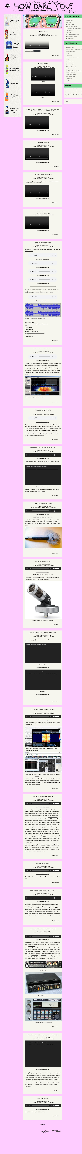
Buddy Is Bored (43, 31)
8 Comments (55, 439)
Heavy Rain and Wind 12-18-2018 (43, 503)
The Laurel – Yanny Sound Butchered (42, 709)
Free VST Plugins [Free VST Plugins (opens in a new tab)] (29, 329)
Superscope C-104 (53, 907)
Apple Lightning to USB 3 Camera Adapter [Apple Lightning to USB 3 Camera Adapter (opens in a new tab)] (34, 333)
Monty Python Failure (43, 863)
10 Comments (55, 166)
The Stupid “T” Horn (43, 142)
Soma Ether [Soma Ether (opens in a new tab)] (45, 249)
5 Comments (55, 340)
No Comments (55, 55)
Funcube (38, 782)
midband (58, 822)
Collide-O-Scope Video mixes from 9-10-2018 (43, 632)
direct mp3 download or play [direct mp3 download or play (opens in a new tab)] (42, 259)
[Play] (27, 455)
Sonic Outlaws (39, 840)
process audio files (51, 782)
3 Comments (55, 402)
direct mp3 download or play (42, 514)
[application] (43, 455)
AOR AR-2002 (34, 955)
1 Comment (54, 202)
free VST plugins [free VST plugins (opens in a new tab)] (29, 251)
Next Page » (42, 1124)
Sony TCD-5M (32, 946)
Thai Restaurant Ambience (43, 561)
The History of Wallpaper (43, 410)
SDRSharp (49, 748)
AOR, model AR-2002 (53, 817)
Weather (54, 507)
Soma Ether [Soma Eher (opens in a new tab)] (27, 334)
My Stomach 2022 (43, 63)
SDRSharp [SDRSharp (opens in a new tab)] (50, 249)
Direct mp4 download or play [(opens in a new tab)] (42, 198)
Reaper (47, 876)
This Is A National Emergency (43, 174)
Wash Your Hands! (42, 211)
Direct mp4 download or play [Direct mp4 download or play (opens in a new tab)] (42, 162)
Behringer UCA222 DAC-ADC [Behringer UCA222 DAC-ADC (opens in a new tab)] (31, 331)
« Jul (66, 96)
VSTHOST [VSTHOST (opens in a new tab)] (56, 249)
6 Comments (55, 701)
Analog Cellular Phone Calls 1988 (42, 796)
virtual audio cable (33, 750)
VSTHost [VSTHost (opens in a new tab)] (27, 325)
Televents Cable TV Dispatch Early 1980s (42, 890)
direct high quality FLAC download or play (43, 574)
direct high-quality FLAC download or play (43, 517)
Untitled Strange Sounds (43, 242)
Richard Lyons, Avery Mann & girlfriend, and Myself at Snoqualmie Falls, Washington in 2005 (43, 110)
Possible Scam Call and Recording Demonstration (42, 1035)
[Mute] (54, 455)
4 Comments (55, 234)
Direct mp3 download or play (42, 458)
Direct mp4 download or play (42, 130)
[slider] (57, 454)
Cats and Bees (43, 35)
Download (36, 51)
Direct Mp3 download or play (42, 720)
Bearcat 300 (39, 909)
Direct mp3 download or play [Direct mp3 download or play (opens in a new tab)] (42, 267)
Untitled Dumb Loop (43, 1098)
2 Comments (55, 553)
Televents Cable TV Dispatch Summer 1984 (43, 929)
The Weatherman (35, 35)
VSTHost (37, 776)
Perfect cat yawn (29, 51)
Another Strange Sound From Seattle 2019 (43, 447)
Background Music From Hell (43, 349)
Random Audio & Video (52, 35)
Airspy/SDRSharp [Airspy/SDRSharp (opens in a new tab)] (29, 336)
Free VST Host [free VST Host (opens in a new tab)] (28, 327)
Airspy (32, 782)
